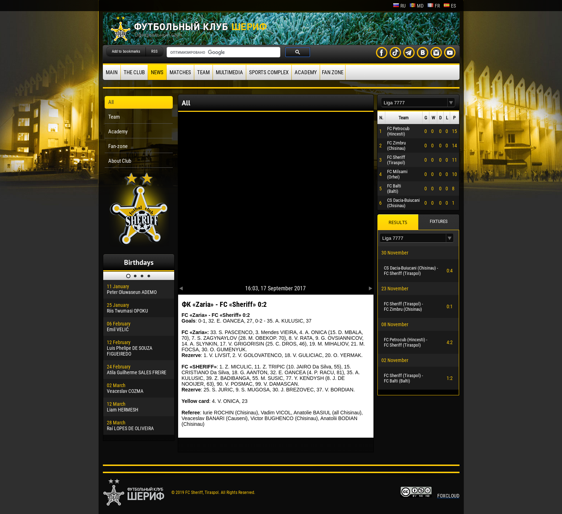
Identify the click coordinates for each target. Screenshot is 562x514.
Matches (180, 72)
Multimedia (229, 72)
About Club (119, 161)
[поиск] (222, 52)
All (111, 102)
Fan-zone (118, 146)
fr (433, 6)
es (449, 6)
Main (112, 72)
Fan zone (332, 72)
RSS (154, 51)
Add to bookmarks (126, 51)
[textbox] (414, 102)
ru (399, 6)
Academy (306, 72)
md (416, 6)
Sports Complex (269, 72)
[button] (451, 102)
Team (203, 72)
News (157, 72)
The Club (134, 72)
